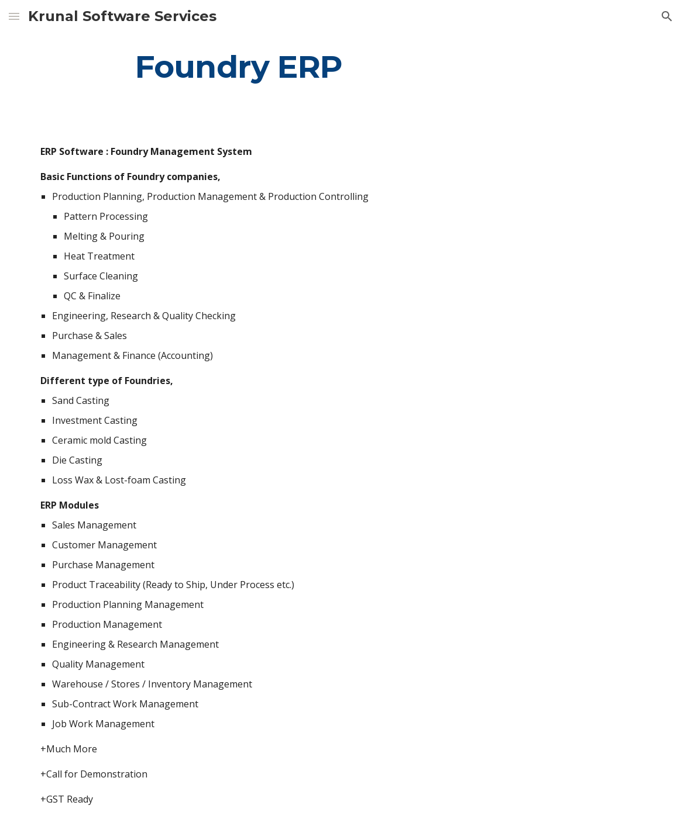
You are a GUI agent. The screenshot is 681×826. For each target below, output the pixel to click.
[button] (14, 16)
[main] (239, 66)
